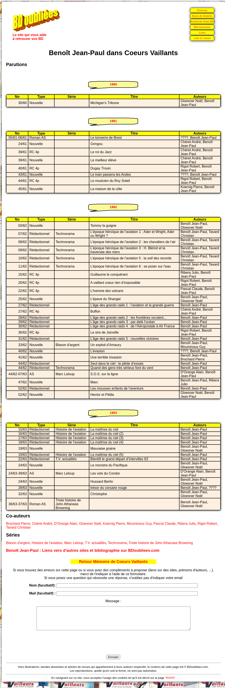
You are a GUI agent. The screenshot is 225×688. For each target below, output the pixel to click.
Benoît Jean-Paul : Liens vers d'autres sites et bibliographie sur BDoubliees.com (83, 550)
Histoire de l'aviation (47, 543)
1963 (113, 412)
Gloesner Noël (90, 523)
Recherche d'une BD (202, 21)
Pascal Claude (165, 523)
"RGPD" (170, 682)
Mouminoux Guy (139, 523)
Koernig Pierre (114, 523)
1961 (113, 121)
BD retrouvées (202, 27)
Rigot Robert (207, 523)
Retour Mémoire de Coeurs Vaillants (113, 561)
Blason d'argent (18, 543)
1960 (113, 84)
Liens (202, 32)
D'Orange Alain (65, 523)
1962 (113, 207)
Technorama (117, 543)
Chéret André (42, 523)
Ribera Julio (187, 523)
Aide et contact (202, 38)
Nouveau (202, 10)
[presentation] (113, 647)
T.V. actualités (95, 543)
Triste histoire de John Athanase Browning (161, 543)
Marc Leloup (73, 543)
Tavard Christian (18, 527)
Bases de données (202, 15)
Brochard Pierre (18, 523)
